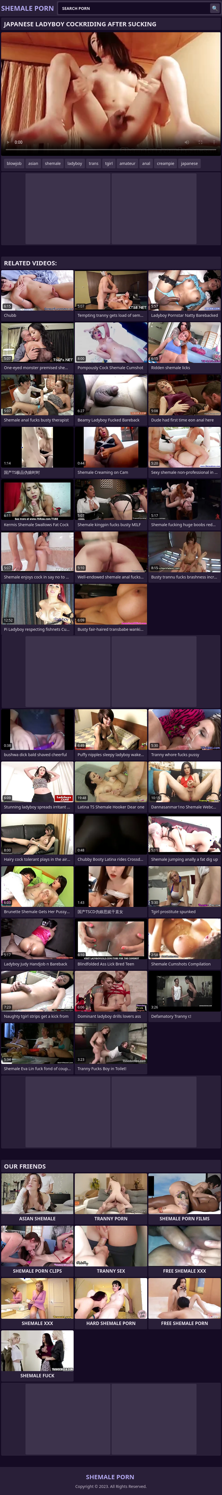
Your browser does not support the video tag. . (111, 94)
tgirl (109, 163)
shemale (53, 163)
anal (146, 163)
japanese (189, 163)
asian (33, 163)
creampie (165, 163)
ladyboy (75, 163)
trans (94, 163)
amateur (127, 163)
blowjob (14, 163)
